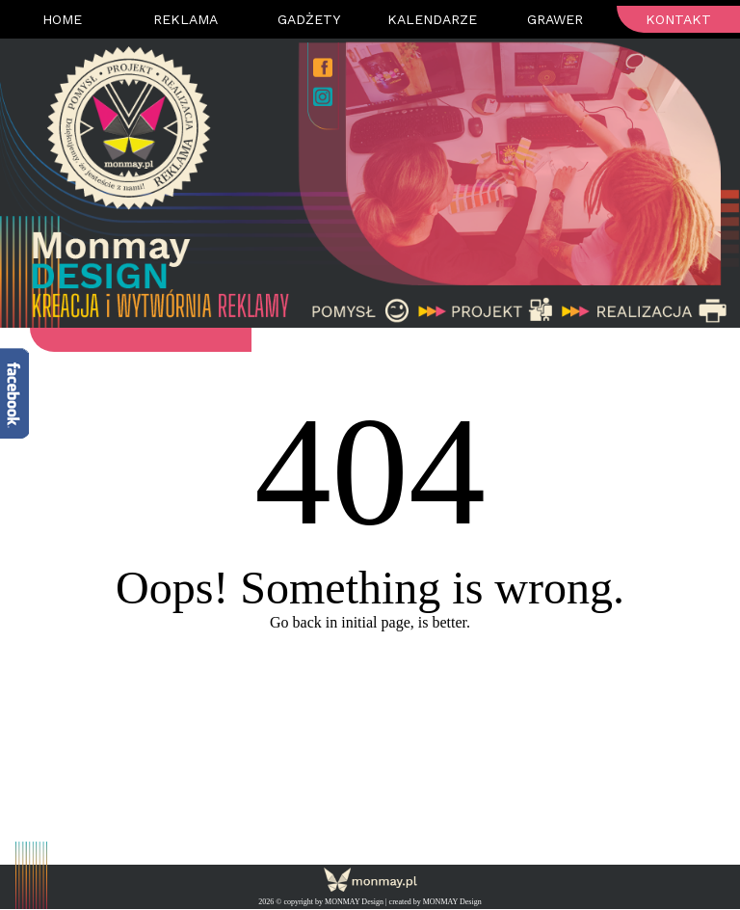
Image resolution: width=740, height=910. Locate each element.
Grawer (555, 19)
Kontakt (678, 19)
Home (62, 19)
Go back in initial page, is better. (370, 622)
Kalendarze (432, 19)
